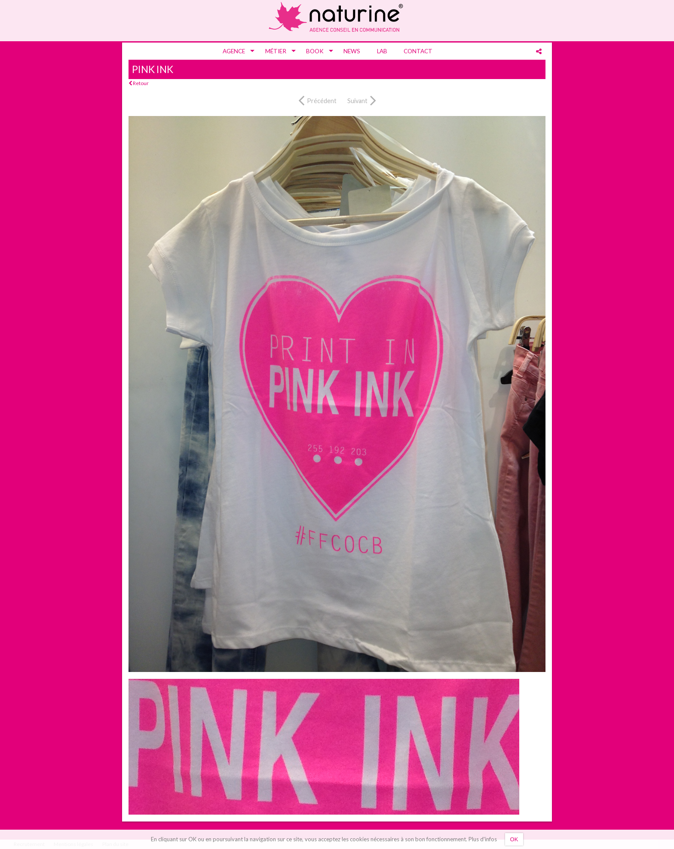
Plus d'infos (483, 839)
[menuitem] (235, 51)
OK (514, 839)
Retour (139, 83)
